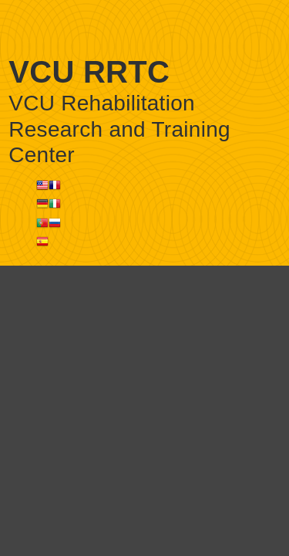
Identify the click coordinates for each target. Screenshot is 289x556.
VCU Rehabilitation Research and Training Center (119, 129)
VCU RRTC (89, 72)
